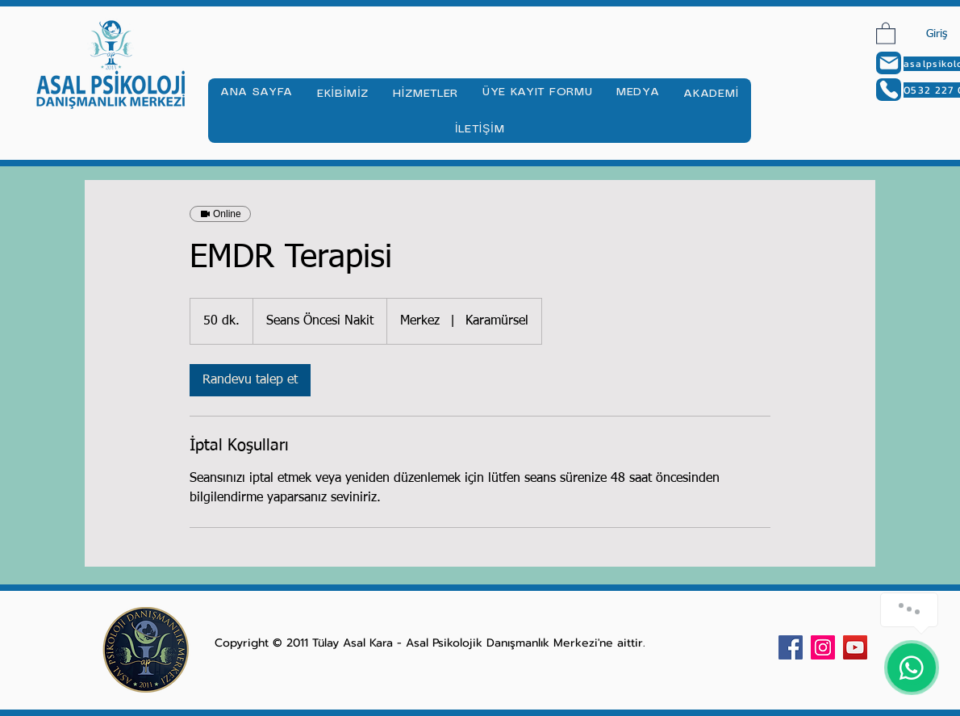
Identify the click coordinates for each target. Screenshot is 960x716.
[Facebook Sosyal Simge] (790, 647)
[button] (885, 32)
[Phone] (888, 89)
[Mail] (888, 63)
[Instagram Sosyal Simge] (823, 647)
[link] (250, 380)
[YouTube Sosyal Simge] (855, 647)
